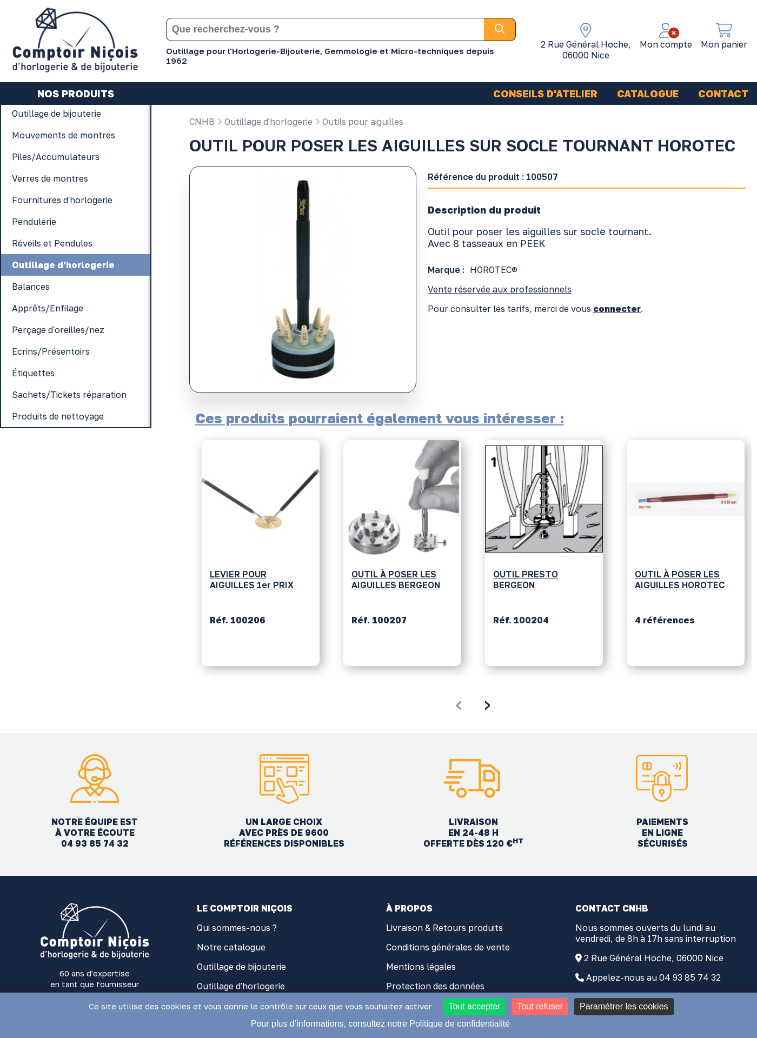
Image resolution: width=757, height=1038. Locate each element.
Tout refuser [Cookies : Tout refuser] (539, 1006)
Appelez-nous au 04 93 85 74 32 (653, 977)
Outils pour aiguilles (359, 121)
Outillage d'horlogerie (265, 121)
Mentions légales (421, 966)
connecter (617, 308)
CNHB (202, 121)
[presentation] (458, 703)
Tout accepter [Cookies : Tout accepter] (474, 1006)
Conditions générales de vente (448, 947)
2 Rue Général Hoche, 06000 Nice (653, 958)
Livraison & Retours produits (444, 927)
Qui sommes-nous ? (237, 927)
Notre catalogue (231, 947)
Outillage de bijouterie (241, 966)
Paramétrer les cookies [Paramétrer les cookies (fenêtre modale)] (624, 1006)
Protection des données (435, 986)
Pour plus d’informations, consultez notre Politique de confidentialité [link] (380, 1023)
